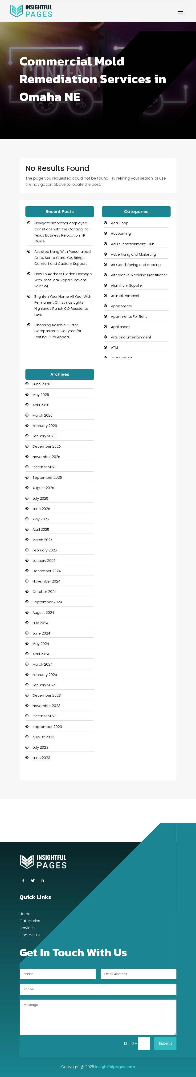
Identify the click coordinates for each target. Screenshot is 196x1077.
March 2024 (43, 664)
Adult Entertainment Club (133, 243)
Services (27, 928)
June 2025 (41, 508)
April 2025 (41, 529)
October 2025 (45, 467)
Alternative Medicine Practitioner (139, 275)
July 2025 (40, 498)
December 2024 (47, 570)
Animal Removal (125, 295)
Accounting (121, 233)
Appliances (120, 326)
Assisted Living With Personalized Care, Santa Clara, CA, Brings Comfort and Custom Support (62, 257)
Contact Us (30, 935)
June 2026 (41, 384)
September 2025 (47, 477)
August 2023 (43, 737)
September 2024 (47, 601)
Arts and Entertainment (131, 337)
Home (25, 914)
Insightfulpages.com (115, 1066)
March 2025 (43, 539)
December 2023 (47, 695)
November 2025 (46, 456)
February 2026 (45, 425)
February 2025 (45, 550)
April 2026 (41, 404)
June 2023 (41, 757)
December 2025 (47, 446)
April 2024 (41, 653)
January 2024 (44, 685)
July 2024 (40, 622)
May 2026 (41, 394)
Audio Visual (121, 358)
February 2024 (45, 674)
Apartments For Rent (129, 316)
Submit (165, 1043)
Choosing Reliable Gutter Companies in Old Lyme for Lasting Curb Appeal (57, 330)
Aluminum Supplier (127, 285)
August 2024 (43, 612)
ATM (114, 347)
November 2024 (46, 581)
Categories (30, 921)
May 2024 (41, 643)
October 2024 (45, 591)
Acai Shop (119, 223)
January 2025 (44, 560)
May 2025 (41, 519)
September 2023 (47, 726)
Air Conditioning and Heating (136, 264)
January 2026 (44, 436)
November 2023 (46, 705)
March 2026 (43, 415)
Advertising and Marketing (133, 254)
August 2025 (43, 487)
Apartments (121, 306)
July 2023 (40, 747)
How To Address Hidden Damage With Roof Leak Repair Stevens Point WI (63, 279)
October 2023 (45, 716)
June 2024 (41, 633)
